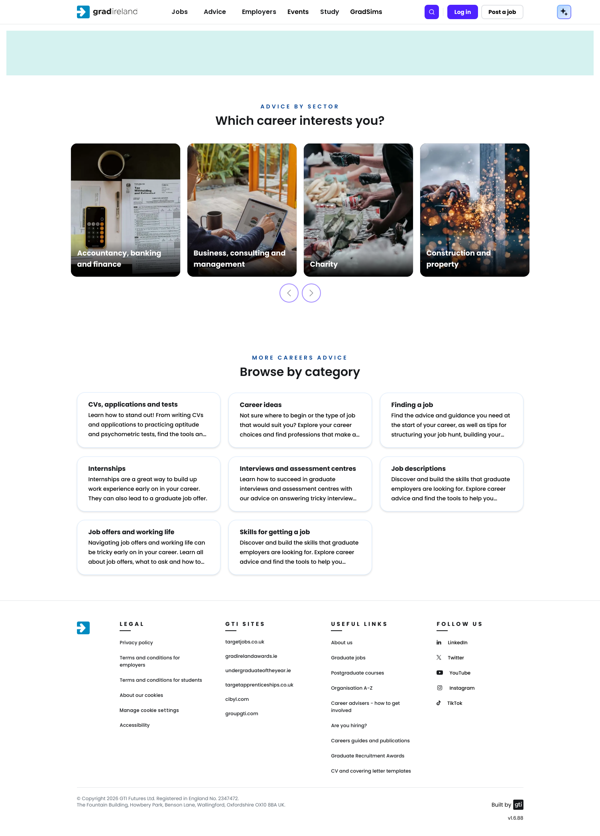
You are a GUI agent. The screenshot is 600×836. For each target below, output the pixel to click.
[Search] (432, 12)
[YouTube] (453, 670)
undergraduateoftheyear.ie (258, 669)
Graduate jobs (348, 656)
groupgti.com (241, 712)
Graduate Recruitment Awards (367, 754)
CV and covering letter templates (371, 769)
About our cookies (141, 693)
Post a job (502, 12)
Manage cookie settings (149, 709)
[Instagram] (455, 685)
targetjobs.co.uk (244, 640)
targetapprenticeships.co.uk (259, 684)
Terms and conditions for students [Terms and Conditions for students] (161, 678)
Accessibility (135, 723)
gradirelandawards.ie (251, 655)
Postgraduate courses (357, 671)
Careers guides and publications (370, 739)
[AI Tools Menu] (564, 12)
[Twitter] (450, 655)
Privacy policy (136, 641)
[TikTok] (449, 701)
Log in (462, 12)
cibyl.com (237, 698)
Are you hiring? (349, 724)
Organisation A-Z (351, 686)
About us (341, 641)
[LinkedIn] (452, 640)
